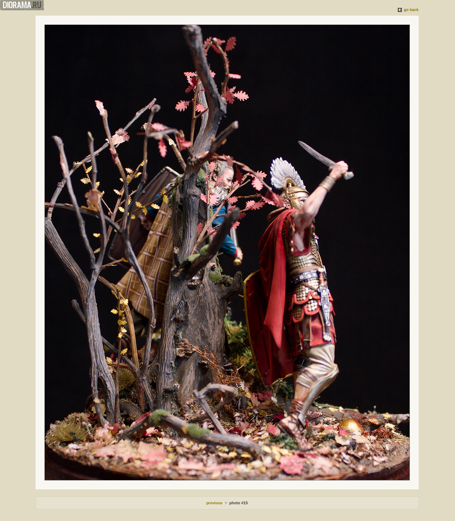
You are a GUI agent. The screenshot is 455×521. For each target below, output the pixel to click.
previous (215, 503)
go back (411, 9)
